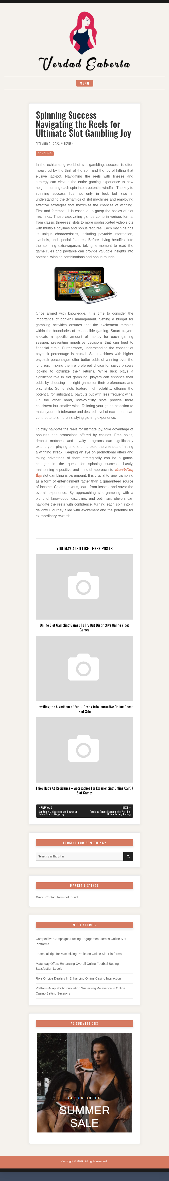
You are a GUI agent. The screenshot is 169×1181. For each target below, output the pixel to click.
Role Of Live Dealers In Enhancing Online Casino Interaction (78, 981)
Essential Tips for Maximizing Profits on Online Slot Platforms (79, 956)
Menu (84, 84)
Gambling (46, 154)
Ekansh (73, 144)
